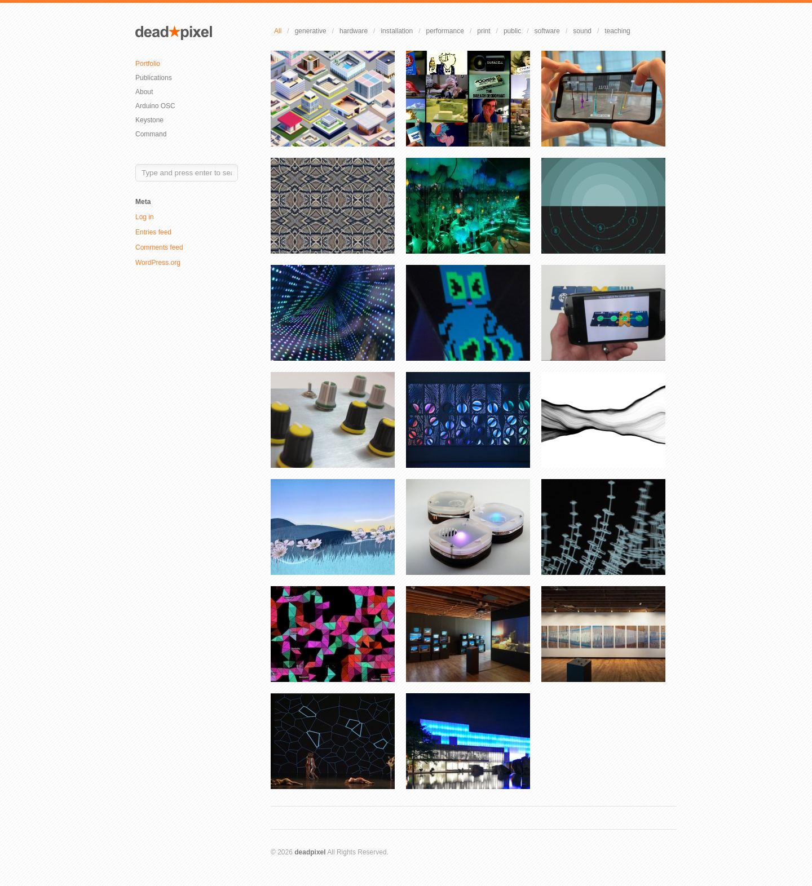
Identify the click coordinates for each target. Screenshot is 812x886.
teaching (617, 31)
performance (445, 31)
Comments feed (159, 247)
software (547, 31)
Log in (144, 217)
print (483, 31)
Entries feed (153, 232)
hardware (353, 31)
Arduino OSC (155, 106)
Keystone (149, 120)
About (144, 92)
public (512, 31)
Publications (153, 78)
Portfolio (147, 64)
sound (582, 31)
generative (310, 31)
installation (397, 31)
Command (150, 134)
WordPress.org (157, 263)
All (277, 31)
